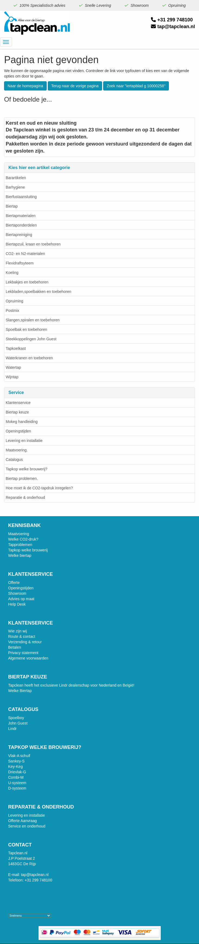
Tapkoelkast (16, 348)
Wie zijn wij (17, 631)
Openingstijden (18, 431)
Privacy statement (23, 653)
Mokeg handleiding (22, 421)
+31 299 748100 (172, 19)
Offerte (14, 582)
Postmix (12, 310)
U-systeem (17, 783)
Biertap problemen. (22, 478)
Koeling (12, 272)
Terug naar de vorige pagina (75, 86)
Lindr (12, 728)
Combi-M (16, 777)
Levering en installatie (24, 440)
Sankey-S (16, 761)
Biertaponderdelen (21, 225)
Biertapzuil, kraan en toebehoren (33, 244)
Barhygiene (15, 187)
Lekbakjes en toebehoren (27, 282)
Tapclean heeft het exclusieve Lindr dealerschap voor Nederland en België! (71, 685)
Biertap (12, 206)
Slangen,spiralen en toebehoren (33, 320)
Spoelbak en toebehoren (26, 329)
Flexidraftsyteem (20, 263)
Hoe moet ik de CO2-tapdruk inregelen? (39, 488)
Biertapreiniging (19, 234)
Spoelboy (16, 718)
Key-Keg (15, 766)
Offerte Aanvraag (22, 821)
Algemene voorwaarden (28, 658)
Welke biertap (19, 555)
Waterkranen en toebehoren (29, 358)
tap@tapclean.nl (173, 26)
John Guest (18, 723)
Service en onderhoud (26, 826)
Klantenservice (18, 402)
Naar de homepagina (25, 86)
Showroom (17, 593)
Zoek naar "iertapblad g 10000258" (136, 86)
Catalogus (14, 459)
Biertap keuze (17, 412)
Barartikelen (16, 178)
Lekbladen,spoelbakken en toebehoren (38, 291)
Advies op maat (21, 599)
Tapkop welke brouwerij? (26, 469)
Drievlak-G (17, 772)
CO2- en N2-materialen (25, 253)
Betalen (14, 647)
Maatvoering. (17, 450)
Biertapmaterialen (21, 216)
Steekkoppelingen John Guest (31, 339)
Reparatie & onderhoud (25, 497)
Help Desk (17, 604)
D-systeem (17, 788)
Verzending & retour (25, 642)
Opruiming (14, 301)
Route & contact (21, 636)
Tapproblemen (20, 544)
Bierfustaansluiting (21, 197)
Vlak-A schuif (19, 756)
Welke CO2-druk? (23, 539)
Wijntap (12, 377)
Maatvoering (18, 534)
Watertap (13, 367)
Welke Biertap (20, 690)
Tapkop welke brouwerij (28, 550)
